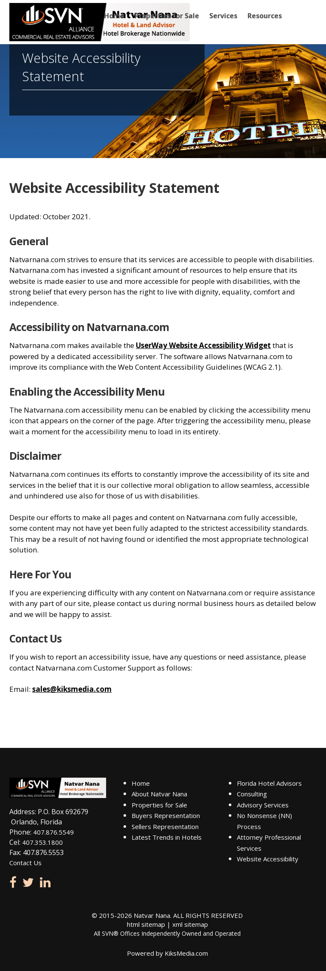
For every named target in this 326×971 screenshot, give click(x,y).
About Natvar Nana (159, 794)
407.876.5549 (53, 832)
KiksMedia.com (186, 953)
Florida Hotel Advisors (269, 783)
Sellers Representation (165, 826)
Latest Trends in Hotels (167, 837)
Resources (264, 15)
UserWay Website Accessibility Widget (203, 345)
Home (114, 15)
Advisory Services (263, 805)
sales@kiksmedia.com (72, 689)
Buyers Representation (166, 815)
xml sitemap (190, 924)
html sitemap (146, 924)
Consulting (252, 794)
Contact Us (25, 862)
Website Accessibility (267, 859)
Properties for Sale (167, 15)
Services (223, 15)
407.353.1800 (42, 842)
